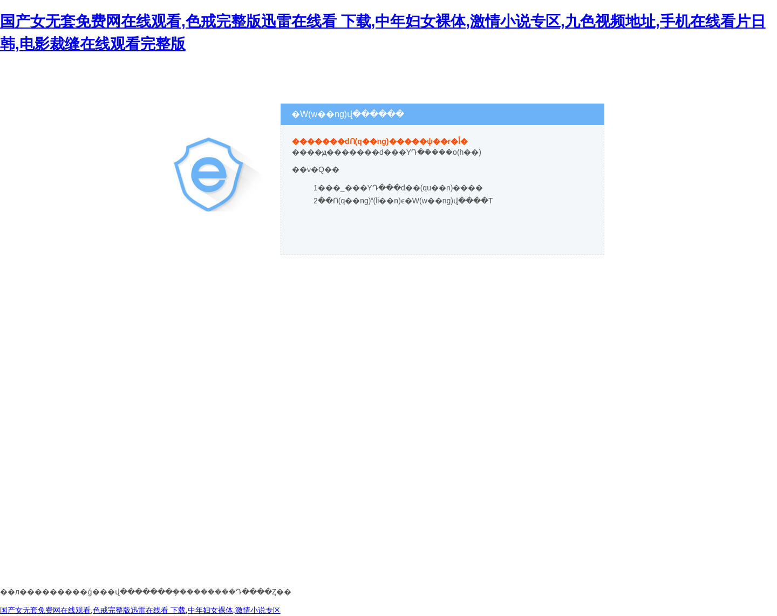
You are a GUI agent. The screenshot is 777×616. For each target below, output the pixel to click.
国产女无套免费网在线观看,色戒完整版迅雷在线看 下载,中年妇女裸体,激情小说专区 (140, 610)
